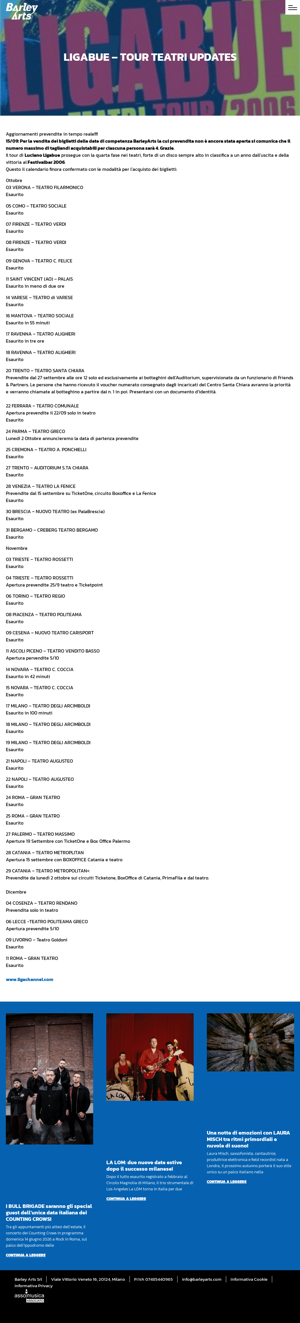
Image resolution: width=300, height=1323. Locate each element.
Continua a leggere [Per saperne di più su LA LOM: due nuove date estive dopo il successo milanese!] (126, 1198)
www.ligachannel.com (29, 979)
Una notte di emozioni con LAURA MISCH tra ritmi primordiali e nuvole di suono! (248, 1139)
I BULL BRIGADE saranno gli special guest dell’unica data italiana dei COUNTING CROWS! (49, 1212)
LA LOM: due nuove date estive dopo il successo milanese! (144, 1165)
